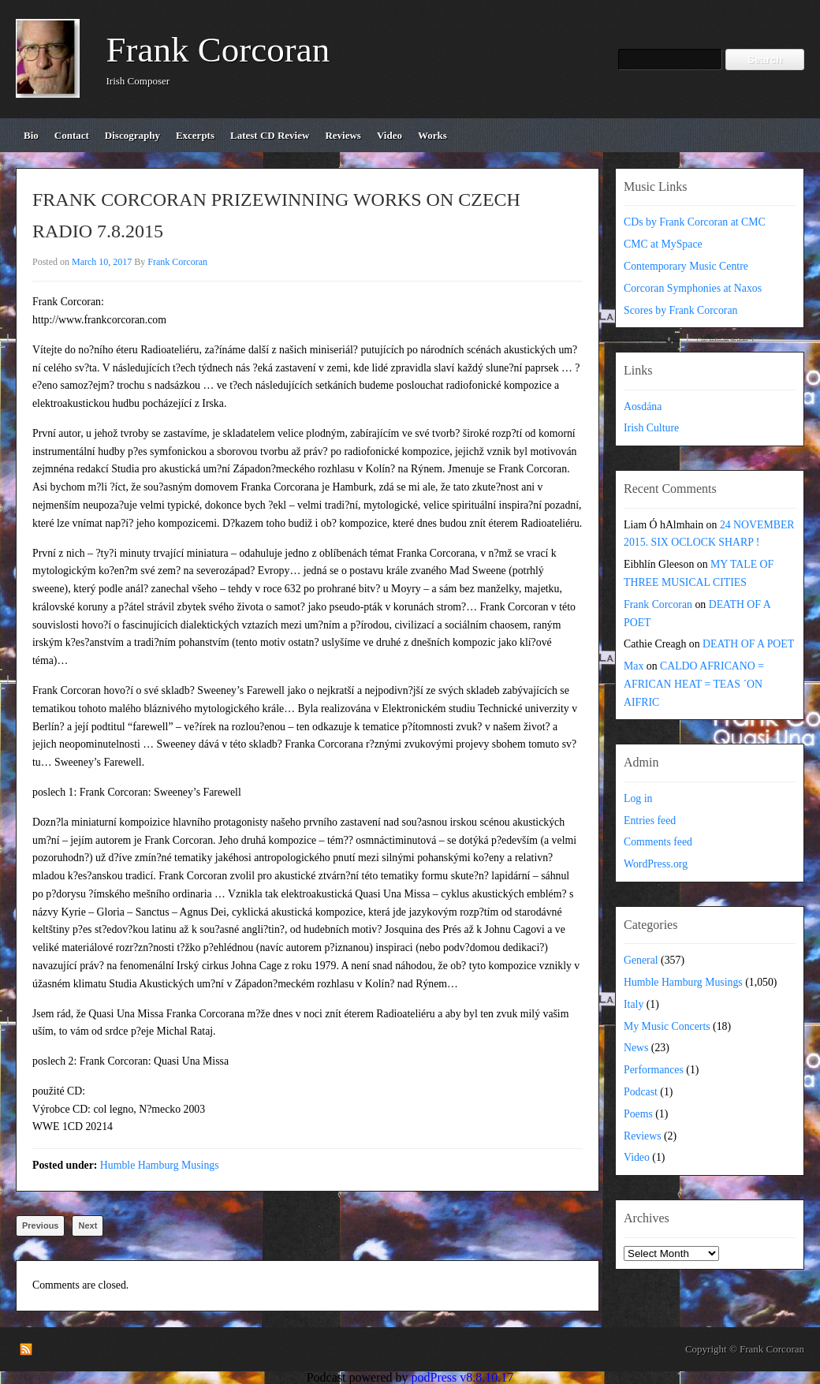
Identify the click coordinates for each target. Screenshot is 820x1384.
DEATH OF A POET (748, 644)
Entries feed (650, 820)
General (641, 960)
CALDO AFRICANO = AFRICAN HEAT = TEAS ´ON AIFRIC (694, 684)
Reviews (643, 1136)
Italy (633, 1004)
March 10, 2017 (102, 261)
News (636, 1048)
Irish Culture (651, 428)
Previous (40, 1225)
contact (71, 135)
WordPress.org (656, 864)
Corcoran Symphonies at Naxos (693, 288)
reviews (343, 135)
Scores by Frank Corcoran (680, 310)
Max (633, 666)
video (389, 135)
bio (31, 135)
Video (637, 1157)
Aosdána (643, 406)
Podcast (641, 1092)
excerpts (195, 135)
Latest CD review (269, 135)
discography (132, 135)
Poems (638, 1114)
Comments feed (658, 842)
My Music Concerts (667, 1026)
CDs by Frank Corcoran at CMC (695, 222)
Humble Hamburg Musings (159, 1165)
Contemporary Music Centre (686, 266)
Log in (638, 798)
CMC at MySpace (663, 244)
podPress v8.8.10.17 (463, 1377)
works (432, 135)
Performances (654, 1070)
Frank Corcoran (218, 49)
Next (87, 1225)
